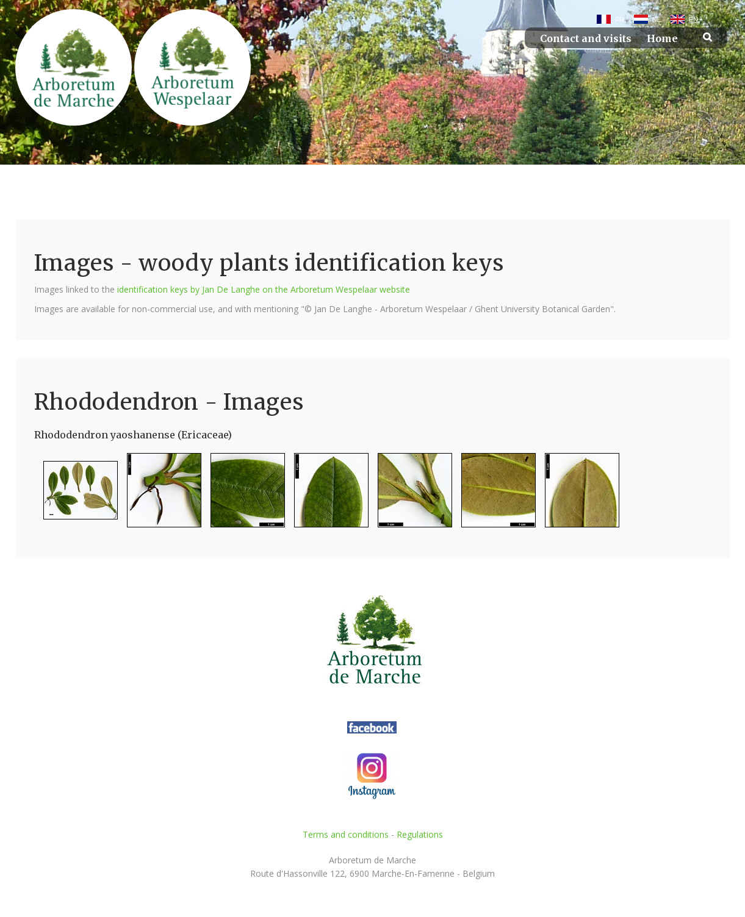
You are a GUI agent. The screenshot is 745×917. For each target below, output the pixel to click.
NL (656, 19)
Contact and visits (586, 39)
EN (693, 19)
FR (619, 19)
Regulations (420, 834)
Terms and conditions (346, 834)
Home (662, 39)
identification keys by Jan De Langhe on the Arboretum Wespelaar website (263, 289)
